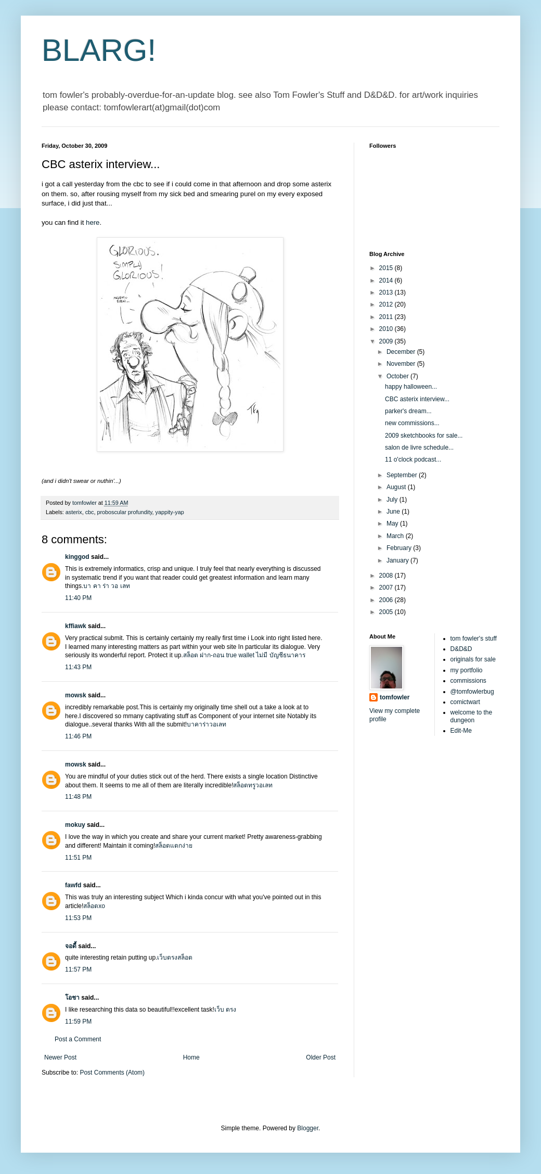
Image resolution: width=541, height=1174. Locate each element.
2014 (387, 280)
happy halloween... (411, 386)
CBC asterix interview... (417, 399)
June (394, 511)
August (397, 487)
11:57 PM (78, 969)
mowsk (75, 695)
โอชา (72, 997)
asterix (74, 512)
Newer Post (60, 1057)
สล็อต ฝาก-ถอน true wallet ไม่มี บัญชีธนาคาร (244, 655)
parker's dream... (408, 411)
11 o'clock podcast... (413, 459)
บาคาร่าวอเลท (206, 724)
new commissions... (412, 423)
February (400, 548)
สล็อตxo (94, 906)
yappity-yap (169, 512)
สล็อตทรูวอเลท (253, 785)
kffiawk (75, 626)
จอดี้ (71, 946)
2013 (387, 292)
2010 (387, 329)
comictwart (465, 702)
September (403, 475)
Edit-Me (461, 730)
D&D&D (461, 649)
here (92, 222)
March (396, 536)
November (402, 363)
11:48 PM (78, 796)
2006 (387, 600)
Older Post (321, 1057)
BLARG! (99, 50)
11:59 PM (78, 1021)
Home (191, 1057)
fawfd (73, 885)
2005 (387, 612)
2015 (387, 268)
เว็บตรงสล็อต (174, 957)
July (393, 499)
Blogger (307, 1128)
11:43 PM (78, 667)
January (398, 560)
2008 (387, 575)
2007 (387, 587)
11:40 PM (78, 598)
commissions (468, 680)
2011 (387, 317)
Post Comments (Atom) (112, 1072)
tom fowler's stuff (473, 638)
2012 (387, 304)
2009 (387, 341)
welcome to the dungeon (471, 716)
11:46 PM (78, 736)
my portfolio (466, 670)
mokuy (75, 824)
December (402, 351)
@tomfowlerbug (472, 691)
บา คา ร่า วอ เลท (106, 586)
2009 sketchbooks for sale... (423, 435)
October (398, 376)
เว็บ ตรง (225, 1009)
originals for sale (473, 659)
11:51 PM (78, 857)
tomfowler (394, 697)
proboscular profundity (124, 512)
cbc (89, 512)
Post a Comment (78, 1039)
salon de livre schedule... (419, 447)
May (393, 523)
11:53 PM (78, 918)
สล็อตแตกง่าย (173, 845)
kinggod (77, 556)
